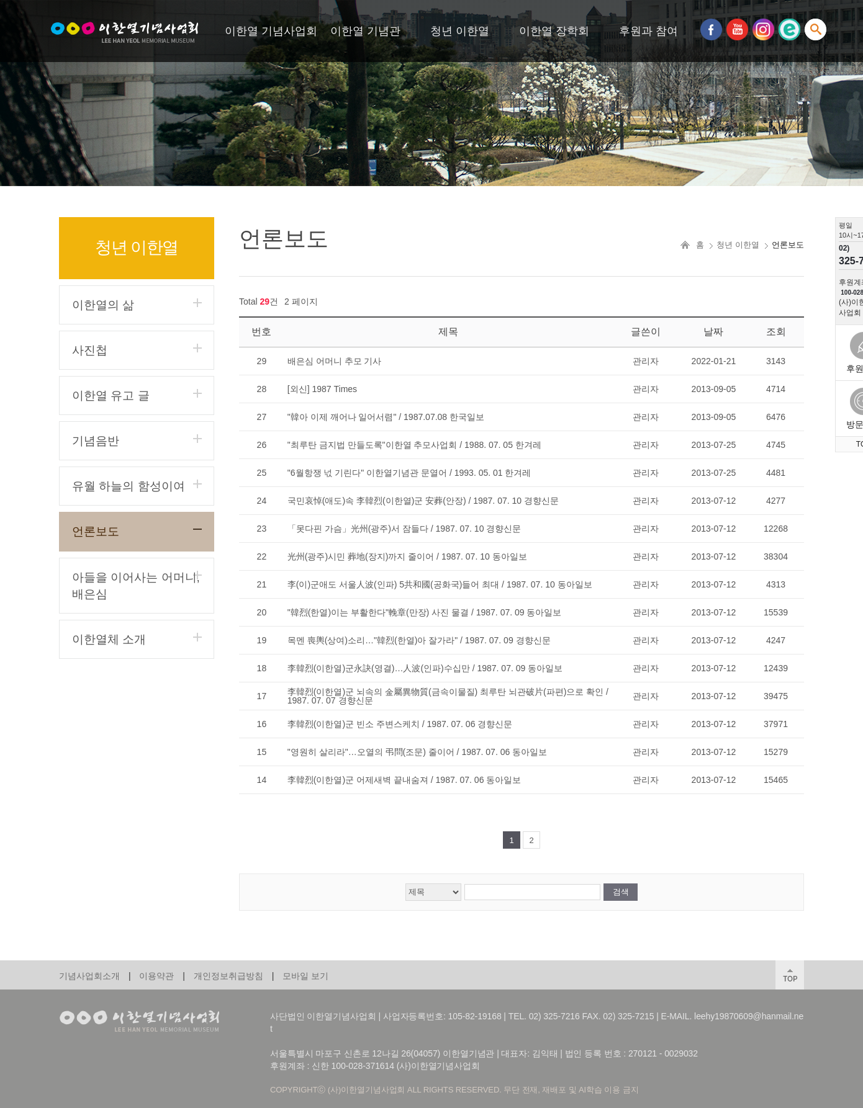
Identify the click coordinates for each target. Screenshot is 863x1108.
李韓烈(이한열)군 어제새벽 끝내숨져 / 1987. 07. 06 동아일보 (404, 780)
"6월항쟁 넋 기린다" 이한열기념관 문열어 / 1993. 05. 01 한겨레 (409, 473)
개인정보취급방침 (228, 976)
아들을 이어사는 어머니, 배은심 (136, 586)
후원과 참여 (648, 31)
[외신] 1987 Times (322, 389)
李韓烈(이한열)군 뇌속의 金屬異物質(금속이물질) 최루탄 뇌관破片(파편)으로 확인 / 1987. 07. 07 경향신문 (447, 696)
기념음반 (95, 440)
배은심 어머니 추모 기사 (334, 361)
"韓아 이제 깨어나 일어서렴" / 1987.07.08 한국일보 (385, 417)
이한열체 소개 (109, 639)
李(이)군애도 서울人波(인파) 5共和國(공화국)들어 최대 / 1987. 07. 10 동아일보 (439, 584)
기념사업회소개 (89, 976)
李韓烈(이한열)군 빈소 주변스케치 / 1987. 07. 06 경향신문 (400, 724)
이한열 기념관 (365, 31)
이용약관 (156, 976)
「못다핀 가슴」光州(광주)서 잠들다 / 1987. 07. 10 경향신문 (404, 529)
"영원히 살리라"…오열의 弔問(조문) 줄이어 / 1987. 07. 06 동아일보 (417, 752)
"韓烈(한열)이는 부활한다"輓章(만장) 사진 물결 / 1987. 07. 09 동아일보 (424, 612)
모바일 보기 (305, 976)
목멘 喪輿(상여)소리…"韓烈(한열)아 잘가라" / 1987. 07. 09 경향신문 (419, 640)
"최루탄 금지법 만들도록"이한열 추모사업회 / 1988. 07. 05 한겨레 (414, 445)
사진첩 (89, 350)
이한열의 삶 (103, 304)
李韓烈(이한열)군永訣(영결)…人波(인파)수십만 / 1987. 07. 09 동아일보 (425, 668)
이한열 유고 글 (111, 395)
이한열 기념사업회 (271, 31)
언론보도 (95, 531)
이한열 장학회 (554, 31)
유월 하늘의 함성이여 (128, 486)
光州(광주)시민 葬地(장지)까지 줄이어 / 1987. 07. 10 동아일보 (407, 556)
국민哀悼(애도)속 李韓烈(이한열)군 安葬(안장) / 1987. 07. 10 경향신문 (423, 501)
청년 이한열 (459, 31)
